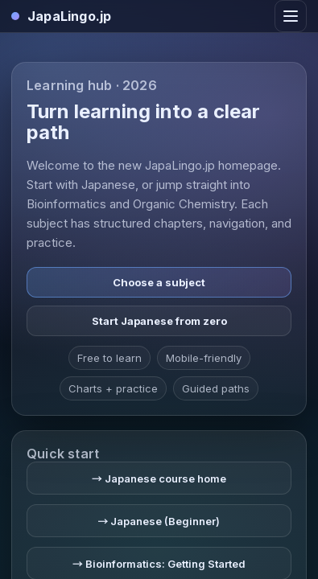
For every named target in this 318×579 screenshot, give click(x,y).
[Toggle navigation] (291, 16)
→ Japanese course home (159, 478)
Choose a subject (159, 282)
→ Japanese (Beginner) (158, 521)
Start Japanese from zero (159, 320)
